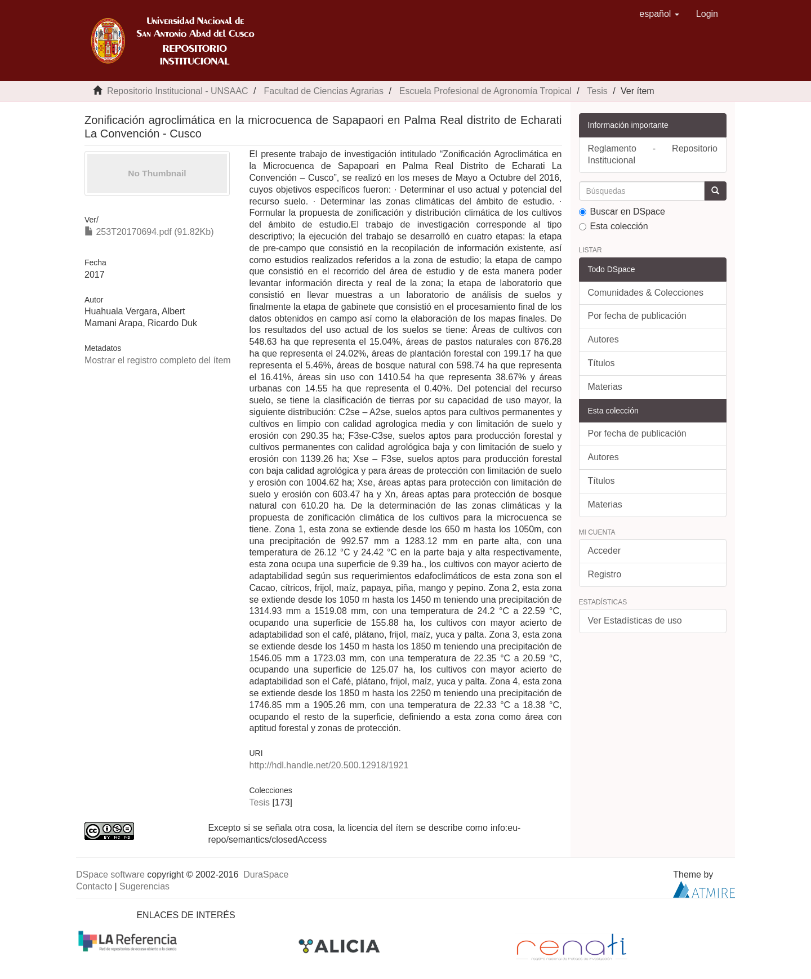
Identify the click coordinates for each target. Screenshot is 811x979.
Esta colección (613, 226)
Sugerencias (144, 886)
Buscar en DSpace (622, 211)
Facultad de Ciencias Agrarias (324, 91)
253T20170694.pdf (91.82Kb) (149, 232)
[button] (659, 14)
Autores (603, 339)
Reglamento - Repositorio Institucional (653, 154)
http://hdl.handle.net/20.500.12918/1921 (328, 765)
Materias (605, 386)
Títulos (601, 363)
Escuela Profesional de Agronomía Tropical (485, 91)
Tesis (597, 91)
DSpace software (110, 874)
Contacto (94, 886)
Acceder (604, 550)
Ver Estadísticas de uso (635, 620)
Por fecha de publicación (637, 316)
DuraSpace (265, 874)
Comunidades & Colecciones (645, 292)
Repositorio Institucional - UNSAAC (177, 91)
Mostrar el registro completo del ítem (157, 360)
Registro (605, 574)
